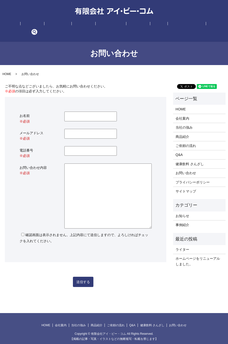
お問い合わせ (186, 25)
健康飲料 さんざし (158, 25)
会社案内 (45, 25)
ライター (182, 242)
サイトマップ (186, 184)
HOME (29, 25)
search (201, 24)
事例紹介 (123, 25)
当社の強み (63, 25)
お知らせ (182, 208)
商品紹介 (82, 25)
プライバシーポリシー (193, 175)
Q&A (137, 25)
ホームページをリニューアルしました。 (198, 253)
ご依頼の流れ (103, 25)
